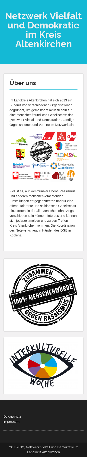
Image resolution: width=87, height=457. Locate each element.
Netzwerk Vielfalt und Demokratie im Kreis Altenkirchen (43, 29)
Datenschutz (12, 416)
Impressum (11, 421)
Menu (8, 8)
